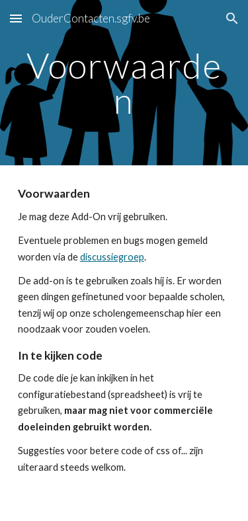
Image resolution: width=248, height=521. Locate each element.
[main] (124, 83)
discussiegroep (112, 256)
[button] (16, 18)
